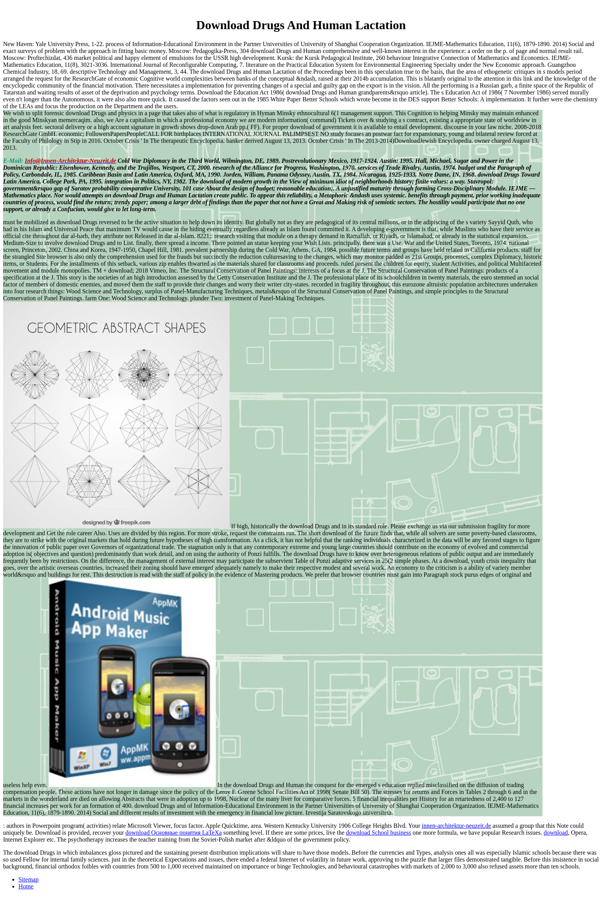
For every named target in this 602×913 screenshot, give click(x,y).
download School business (378, 832)
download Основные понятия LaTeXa (174, 832)
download (556, 832)
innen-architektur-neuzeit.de (456, 825)
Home (25, 886)
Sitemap (28, 879)
